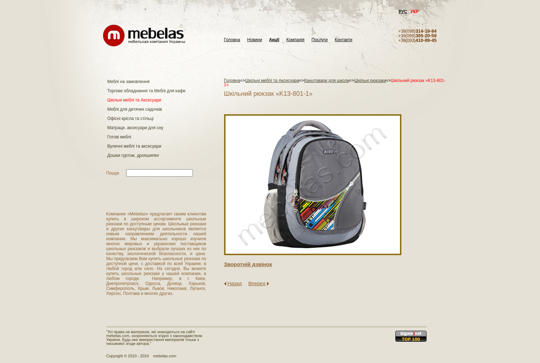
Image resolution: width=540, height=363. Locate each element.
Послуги (320, 40)
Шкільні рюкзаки (370, 80)
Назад (235, 283)
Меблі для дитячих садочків (134, 109)
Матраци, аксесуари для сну (135, 127)
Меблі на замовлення (128, 81)
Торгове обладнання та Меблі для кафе (146, 90)
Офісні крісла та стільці (130, 118)
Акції (274, 40)
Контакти (343, 40)
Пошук (112, 173)
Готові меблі (119, 136)
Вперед (257, 283)
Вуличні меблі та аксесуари (134, 146)
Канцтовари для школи (326, 80)
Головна (232, 40)
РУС (403, 11)
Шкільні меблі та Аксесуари (134, 100)
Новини (254, 40)
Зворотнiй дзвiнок (248, 264)
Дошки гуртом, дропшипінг (133, 155)
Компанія (295, 40)
